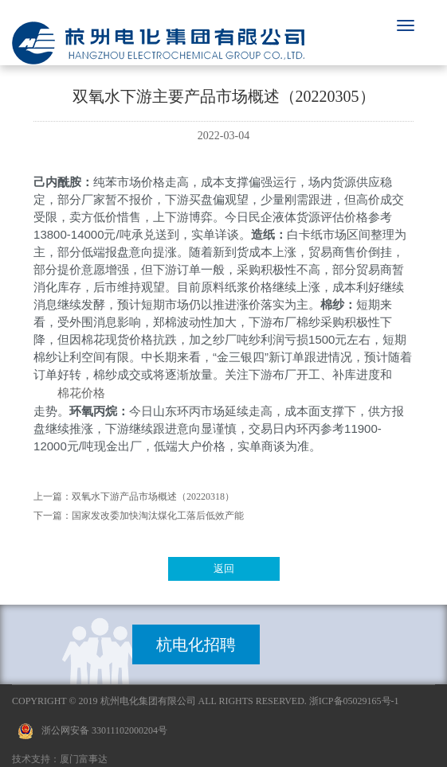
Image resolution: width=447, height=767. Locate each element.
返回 (224, 568)
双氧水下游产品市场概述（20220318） (153, 496)
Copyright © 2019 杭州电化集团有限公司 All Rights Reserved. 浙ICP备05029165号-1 (205, 701)
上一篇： (52, 496)
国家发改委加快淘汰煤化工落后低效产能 (158, 515)
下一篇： (52, 515)
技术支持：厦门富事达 (60, 759)
